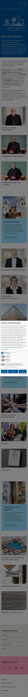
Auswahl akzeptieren (13, 371)
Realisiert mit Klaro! (22, 374)
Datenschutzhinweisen (14, 347)
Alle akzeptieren (22, 371)
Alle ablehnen (4, 371)
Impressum (6, 349)
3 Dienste (7, 354)
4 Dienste (7, 361)
